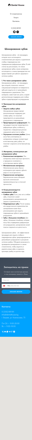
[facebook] (12, 332)
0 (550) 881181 (16, 28)
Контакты (16, 21)
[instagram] (14, 332)
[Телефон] (3, 332)
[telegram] (17, 32)
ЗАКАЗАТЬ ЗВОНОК (16, 37)
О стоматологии (16, 14)
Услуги (16, 18)
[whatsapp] (14, 32)
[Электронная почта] (5, 332)
